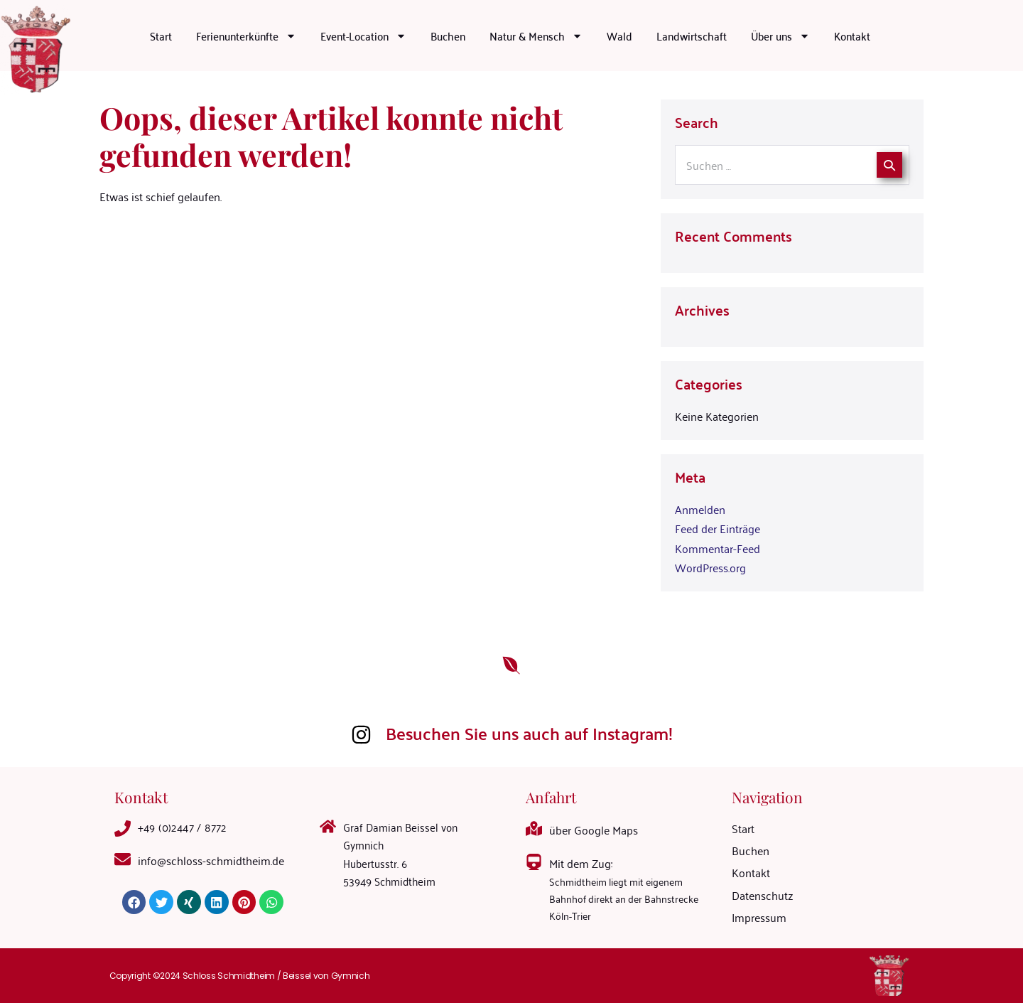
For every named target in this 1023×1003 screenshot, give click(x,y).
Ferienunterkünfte (246, 35)
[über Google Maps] (534, 828)
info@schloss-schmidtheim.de (211, 860)
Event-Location (363, 35)
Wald (619, 35)
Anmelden (700, 509)
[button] (134, 902)
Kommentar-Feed (717, 548)
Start (161, 35)
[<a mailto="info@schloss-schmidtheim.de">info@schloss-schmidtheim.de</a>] (122, 859)
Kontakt (852, 35)
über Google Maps (593, 830)
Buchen (448, 35)
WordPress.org (710, 567)
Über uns (780, 35)
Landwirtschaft (691, 35)
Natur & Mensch (536, 35)
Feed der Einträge (717, 528)
